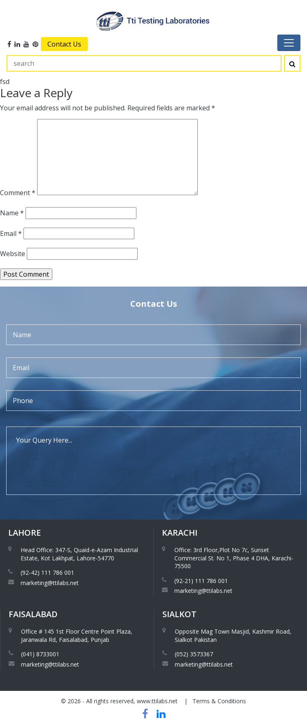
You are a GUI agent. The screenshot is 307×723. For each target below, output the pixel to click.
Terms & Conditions (219, 701)
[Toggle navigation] (288, 43)
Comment (17, 192)
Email (11, 233)
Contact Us (64, 44)
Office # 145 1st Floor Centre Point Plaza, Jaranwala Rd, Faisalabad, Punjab (76, 635)
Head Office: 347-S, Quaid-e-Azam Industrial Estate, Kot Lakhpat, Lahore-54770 (79, 554)
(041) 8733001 (40, 654)
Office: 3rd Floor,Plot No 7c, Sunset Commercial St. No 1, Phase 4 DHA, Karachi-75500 (233, 558)
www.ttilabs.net (157, 701)
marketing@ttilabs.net (50, 583)
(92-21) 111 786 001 (201, 581)
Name (12, 212)
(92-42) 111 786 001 (47, 572)
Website (12, 253)
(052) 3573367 (194, 654)
